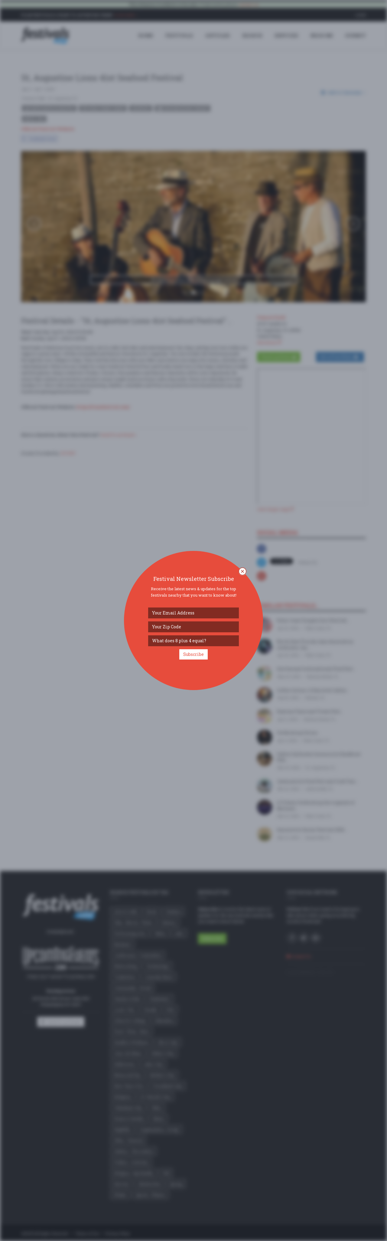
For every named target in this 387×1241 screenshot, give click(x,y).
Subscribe (193, 654)
